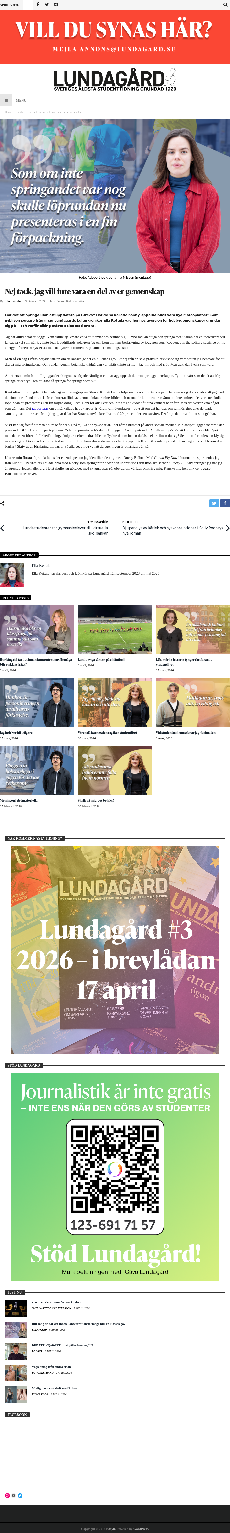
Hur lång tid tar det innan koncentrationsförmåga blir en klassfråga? (32, 660)
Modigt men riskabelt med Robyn (54, 1387)
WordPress (140, 1527)
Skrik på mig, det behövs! (96, 799)
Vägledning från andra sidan (51, 1365)
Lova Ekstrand (43, 1371)
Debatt (37, 1349)
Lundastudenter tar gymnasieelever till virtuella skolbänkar (59, 527)
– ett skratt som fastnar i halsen (56, 1301)
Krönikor (19, 111)
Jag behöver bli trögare (16, 731)
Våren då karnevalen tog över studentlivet (109, 731)
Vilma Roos (40, 1392)
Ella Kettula (12, 301)
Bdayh (110, 1527)
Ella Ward (39, 1328)
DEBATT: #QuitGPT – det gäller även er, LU (62, 1344)
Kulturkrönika (75, 301)
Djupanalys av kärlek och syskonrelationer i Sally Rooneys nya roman (170, 527)
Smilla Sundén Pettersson (52, 1306)
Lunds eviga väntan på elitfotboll (102, 658)
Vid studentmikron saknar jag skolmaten (187, 731)
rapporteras (40, 408)
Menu (13, 100)
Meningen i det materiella (19, 799)
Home (8, 111)
